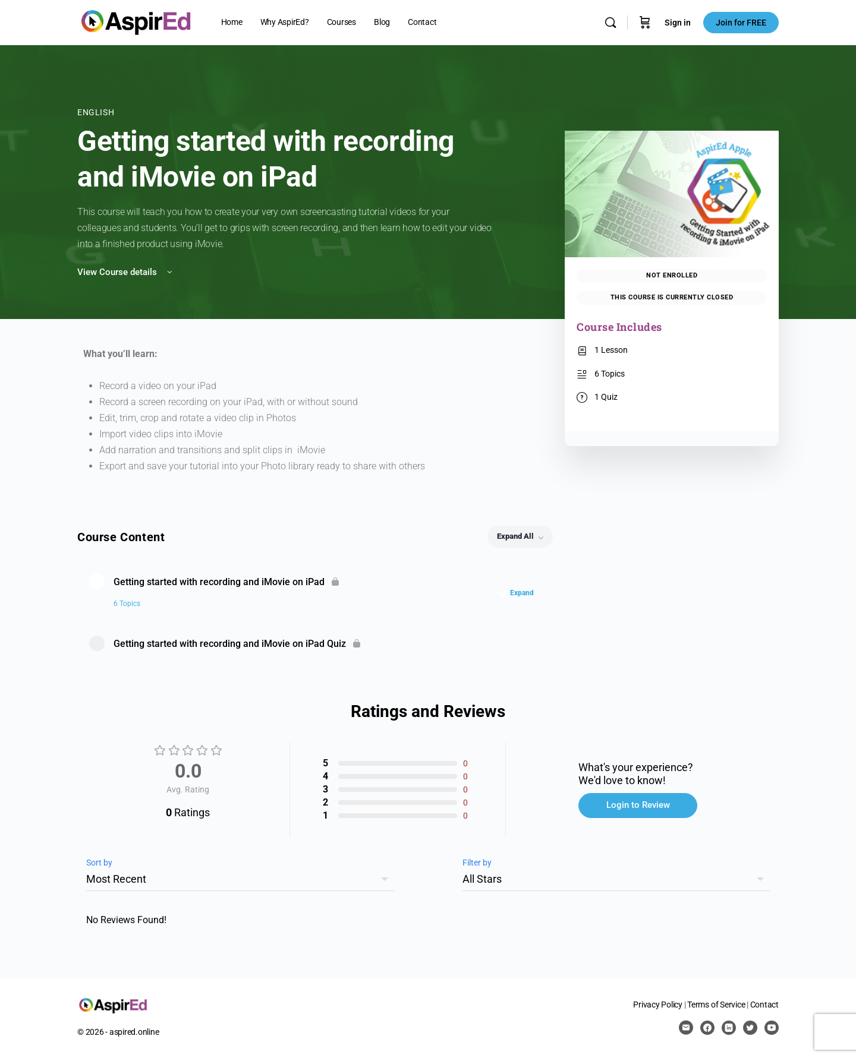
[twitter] (750, 1028)
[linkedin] (729, 1028)
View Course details (125, 272)
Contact (764, 1004)
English (95, 112)
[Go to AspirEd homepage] (135, 21)
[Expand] (518, 593)
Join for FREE (741, 22)
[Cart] (645, 22)
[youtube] (771, 1028)
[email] (686, 1028)
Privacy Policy (657, 1004)
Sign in (678, 22)
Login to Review (638, 805)
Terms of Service (716, 1004)
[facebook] (707, 1028)
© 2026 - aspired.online (118, 1032)
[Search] (610, 22)
